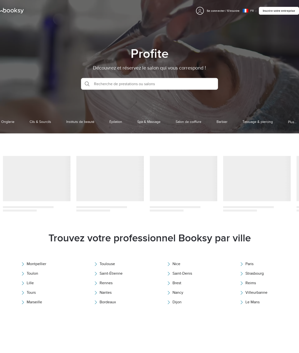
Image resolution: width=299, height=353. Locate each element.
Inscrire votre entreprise (279, 11)
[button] (149, 84)
